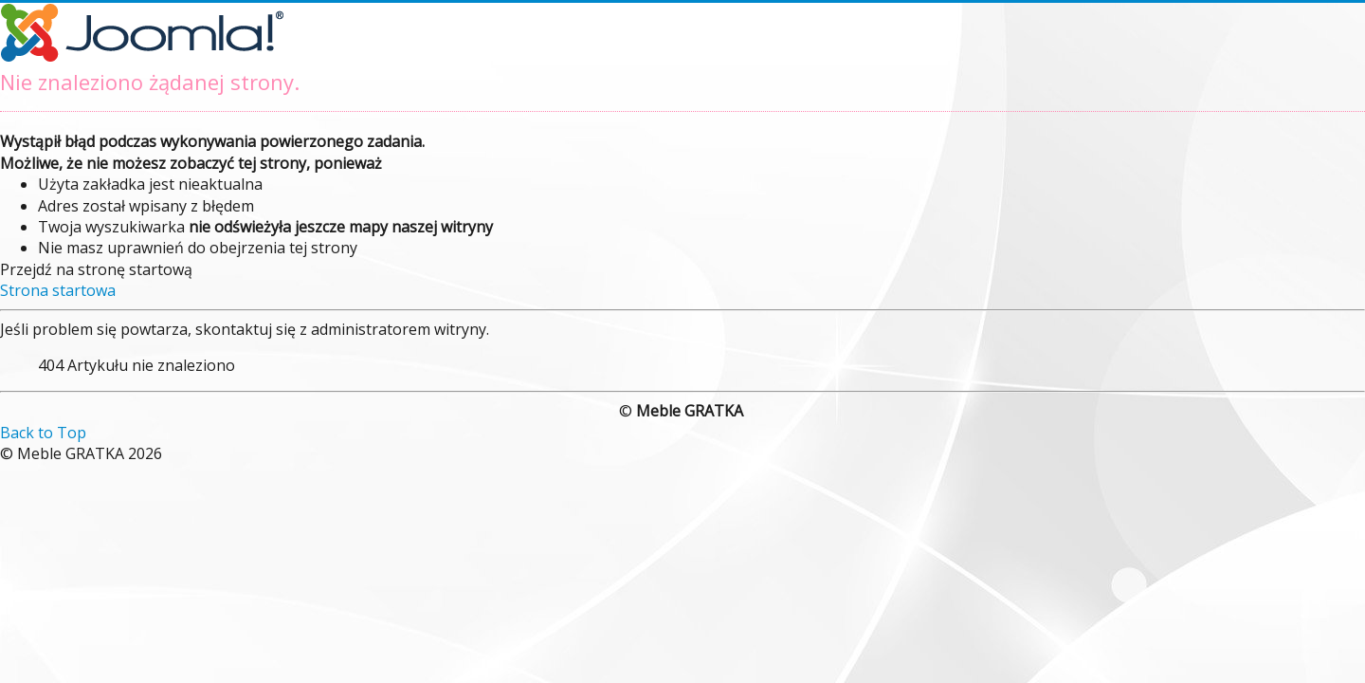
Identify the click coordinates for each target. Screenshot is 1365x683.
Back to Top (43, 432)
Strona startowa (58, 290)
